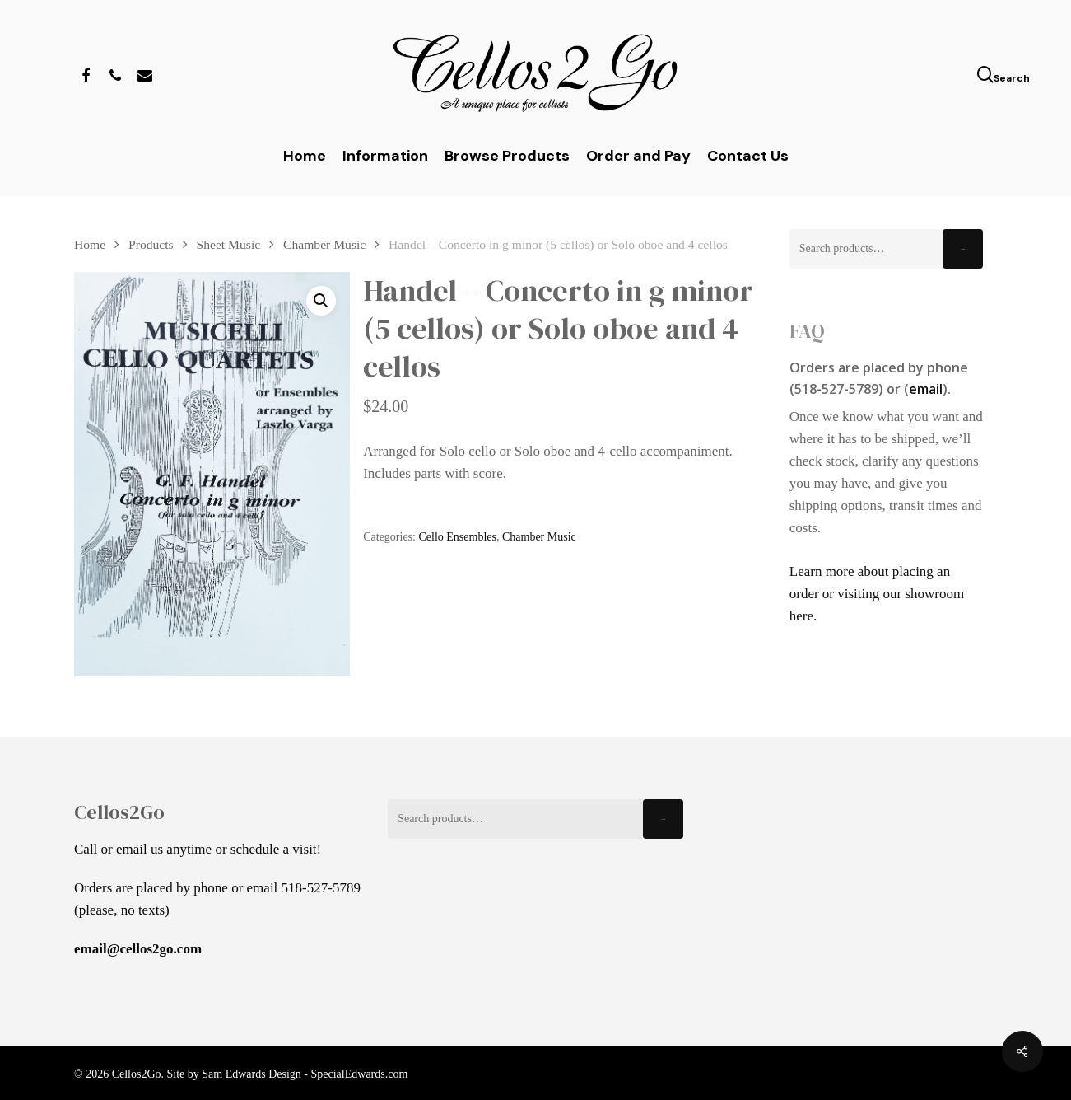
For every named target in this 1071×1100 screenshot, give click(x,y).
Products (151, 244)
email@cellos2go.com (138, 949)
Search (963, 249)
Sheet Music (229, 244)
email (926, 389)
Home (89, 244)
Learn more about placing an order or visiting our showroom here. (876, 594)
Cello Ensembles (457, 537)
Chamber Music (324, 244)
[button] (321, 301)
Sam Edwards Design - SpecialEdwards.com (304, 1074)
